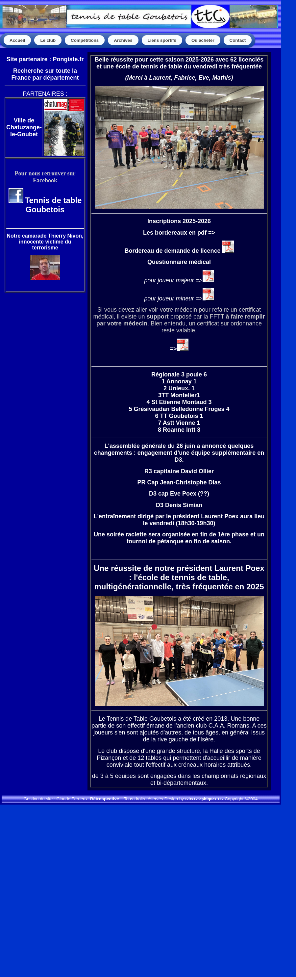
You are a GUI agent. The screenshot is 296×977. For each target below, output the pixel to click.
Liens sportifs (162, 40)
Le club (48, 40)
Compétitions (85, 40)
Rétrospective (104, 798)
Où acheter (202, 40)
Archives (123, 40)
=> (179, 349)
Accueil (17, 40)
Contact (238, 40)
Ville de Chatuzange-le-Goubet (24, 127)
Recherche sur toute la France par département (45, 74)
